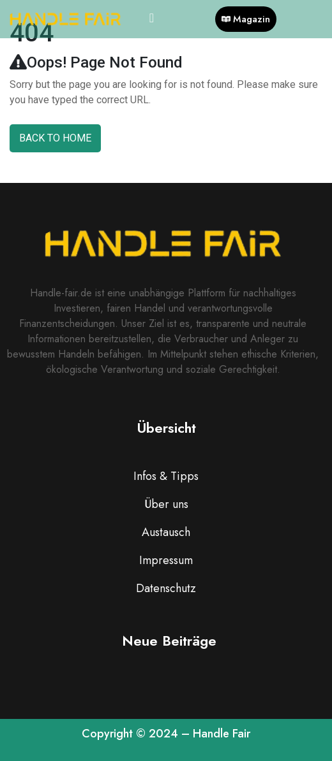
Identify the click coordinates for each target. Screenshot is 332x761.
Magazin (246, 19)
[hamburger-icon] (151, 19)
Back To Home (55, 138)
